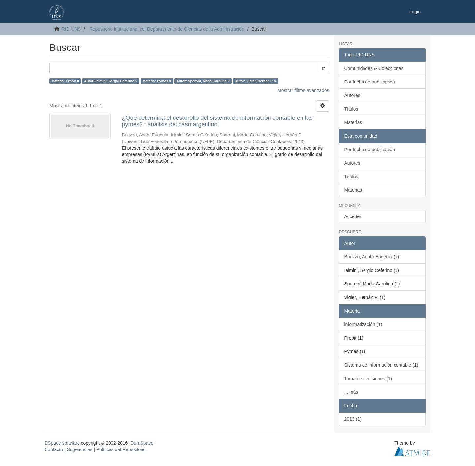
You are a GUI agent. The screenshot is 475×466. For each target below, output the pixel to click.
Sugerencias (79, 449)
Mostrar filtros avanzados (303, 90)
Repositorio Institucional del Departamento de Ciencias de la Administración (166, 29)
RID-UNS (71, 29)
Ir (323, 68)
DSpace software (62, 443)
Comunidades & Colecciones (374, 68)
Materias (353, 122)
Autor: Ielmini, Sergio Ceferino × (110, 81)
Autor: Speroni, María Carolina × (203, 81)
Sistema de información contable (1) (381, 365)
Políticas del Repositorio (121, 449)
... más (351, 392)
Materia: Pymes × (157, 81)
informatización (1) (363, 324)
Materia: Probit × (65, 81)
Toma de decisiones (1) (368, 378)
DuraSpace (141, 443)
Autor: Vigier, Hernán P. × (255, 81)
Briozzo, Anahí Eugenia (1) (371, 256)
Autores (352, 95)
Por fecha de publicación (369, 81)
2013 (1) (353, 419)
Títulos (351, 109)
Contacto (54, 449)
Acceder (352, 216)
